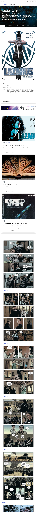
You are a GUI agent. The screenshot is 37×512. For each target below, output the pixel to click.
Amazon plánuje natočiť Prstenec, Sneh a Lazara (15, 223)
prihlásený (20, 98)
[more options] (34, 29)
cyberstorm (8, 142)
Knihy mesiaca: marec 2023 (10, 184)
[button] (27, 1)
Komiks (8, 4)
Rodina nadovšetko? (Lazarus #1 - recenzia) (14, 145)
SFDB (5, 4)
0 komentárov (12, 152)
